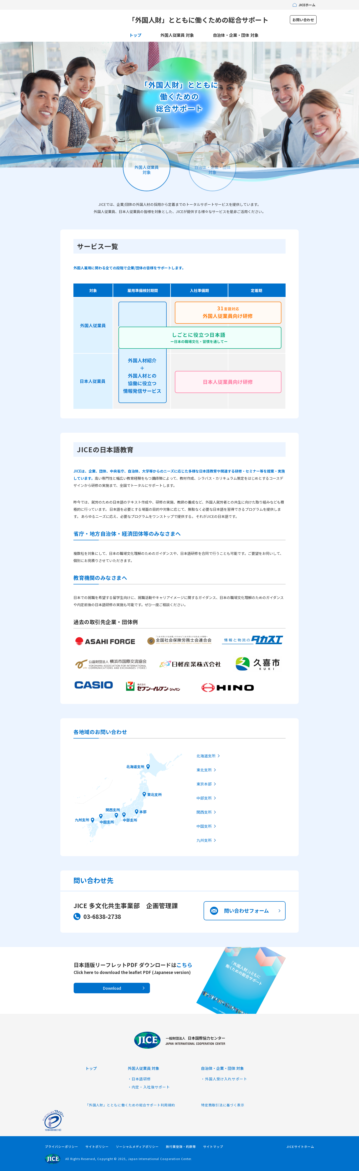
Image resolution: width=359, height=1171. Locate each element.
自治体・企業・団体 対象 (235, 35)
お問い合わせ (303, 19)
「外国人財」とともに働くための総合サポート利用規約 (130, 1105)
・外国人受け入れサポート (224, 1078)
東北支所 (154, 794)
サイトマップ (213, 1146)
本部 (143, 811)
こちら (184, 964)
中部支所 (130, 819)
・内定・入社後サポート (149, 1086)
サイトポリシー (97, 1146)
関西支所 (113, 809)
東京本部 (204, 784)
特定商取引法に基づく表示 (222, 1105)
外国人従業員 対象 (177, 35)
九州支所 (82, 819)
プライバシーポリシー (61, 1146)
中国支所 (107, 821)
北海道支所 (135, 766)
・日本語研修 (139, 1078)
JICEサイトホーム (300, 1146)
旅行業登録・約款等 (181, 1146)
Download (112, 988)
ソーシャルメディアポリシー (137, 1146)
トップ (135, 35)
